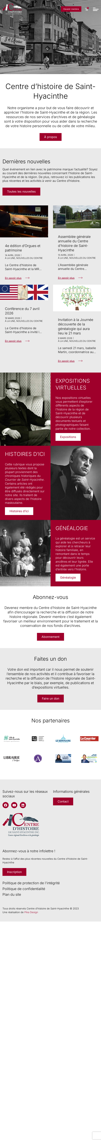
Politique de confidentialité (23, 889)
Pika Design (31, 912)
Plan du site (11, 894)
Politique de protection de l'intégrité (31, 883)
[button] (2, 37)
